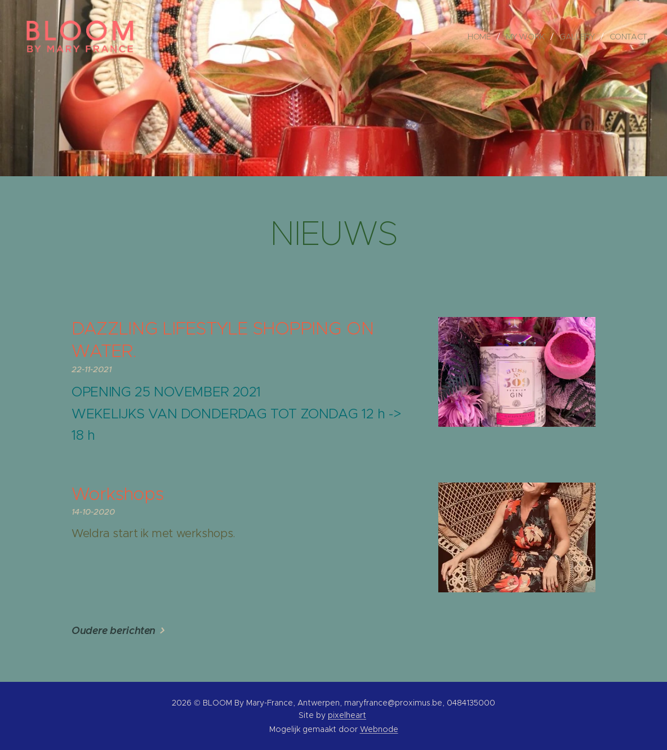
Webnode (379, 729)
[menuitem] (481, 37)
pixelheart (347, 715)
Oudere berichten (113, 630)
